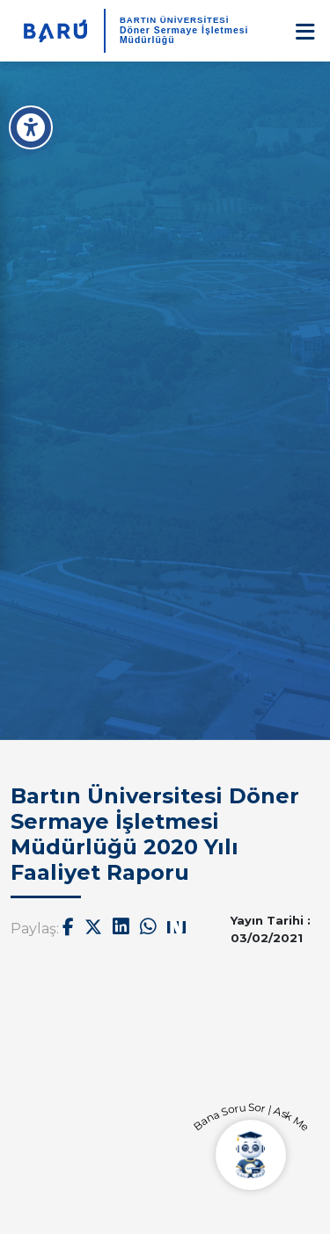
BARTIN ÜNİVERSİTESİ (175, 20)
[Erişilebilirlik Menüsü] (31, 127)
